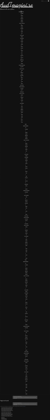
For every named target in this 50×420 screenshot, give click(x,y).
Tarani (22, 114)
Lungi (22, 70)
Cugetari (22, 41)
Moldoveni (21, 75)
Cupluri (22, 44)
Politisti (26, 220)
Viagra (26, 258)
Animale (22, 20)
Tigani (22, 116)
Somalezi (22, 109)
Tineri (22, 117)
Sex (26, 237)
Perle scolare (26, 351)
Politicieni (22, 88)
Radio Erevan (26, 359)
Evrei (26, 308)
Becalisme (22, 28)
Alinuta (26, 269)
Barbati (22, 25)
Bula (26, 286)
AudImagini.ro (16, 4)
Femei (26, 176)
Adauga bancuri (21, 11)
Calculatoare (22, 35)
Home (26, 124)
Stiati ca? (26, 379)
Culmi (26, 297)
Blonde (22, 31)
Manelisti (22, 72)
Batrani (26, 280)
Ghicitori (22, 57)
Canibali (26, 291)
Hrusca (22, 61)
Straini (22, 112)
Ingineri (22, 63)
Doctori (26, 168)
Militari (26, 201)
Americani (22, 18)
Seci (21, 101)
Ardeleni (22, 21)
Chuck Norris (22, 38)
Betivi (26, 283)
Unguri (26, 390)
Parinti (22, 83)
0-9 (21, 12)
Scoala (22, 98)
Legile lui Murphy (26, 195)
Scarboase (22, 97)
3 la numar (22, 13)
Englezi (22, 50)
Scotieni (22, 100)
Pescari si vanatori (21, 86)
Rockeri (26, 362)
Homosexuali (26, 184)
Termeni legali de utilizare (4, 419)
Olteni (22, 81)
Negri (22, 79)
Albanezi (22, 15)
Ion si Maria (21, 66)
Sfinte (22, 106)
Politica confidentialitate (4, 418)
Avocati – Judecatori (22, 23)
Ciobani (26, 294)
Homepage (24, 406)
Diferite (22, 46)
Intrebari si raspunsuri (26, 190)
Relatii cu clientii (22, 93)
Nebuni (26, 206)
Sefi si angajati (22, 103)
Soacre (26, 376)
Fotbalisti (22, 55)
